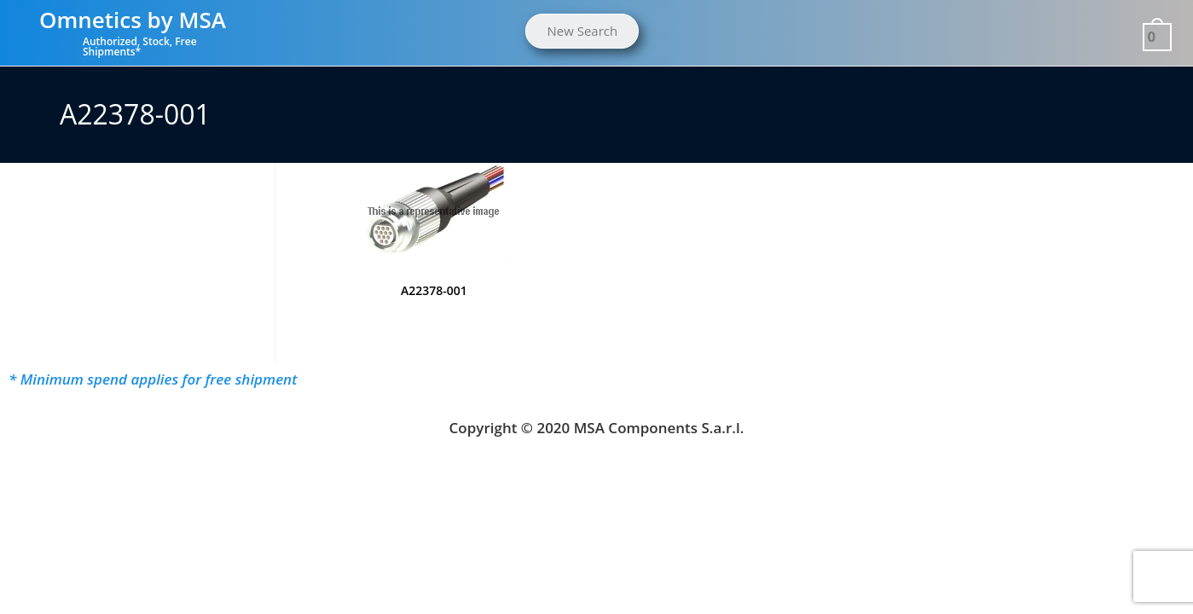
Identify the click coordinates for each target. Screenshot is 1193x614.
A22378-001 (434, 290)
